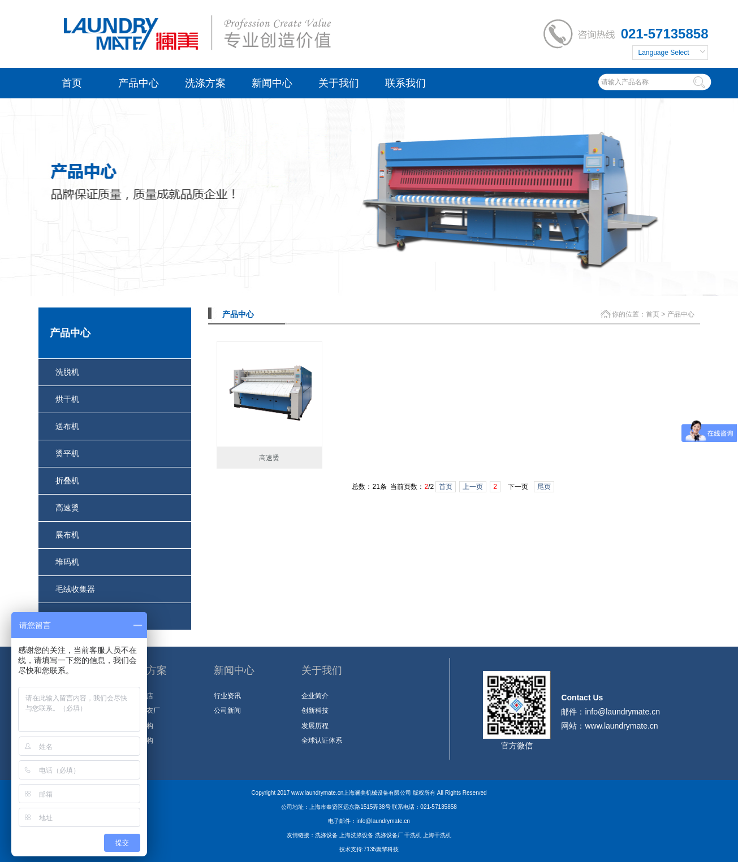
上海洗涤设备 (356, 835)
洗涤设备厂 (389, 835)
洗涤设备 (326, 835)
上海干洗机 (437, 835)
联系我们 (405, 83)
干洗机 (412, 835)
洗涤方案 (205, 83)
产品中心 (138, 83)
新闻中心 (272, 83)
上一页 (473, 487)
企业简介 (315, 696)
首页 (72, 83)
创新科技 (315, 710)
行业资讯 (227, 696)
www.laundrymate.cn (621, 725)
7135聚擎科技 (381, 849)
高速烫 (67, 507)
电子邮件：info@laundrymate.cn (369, 821)
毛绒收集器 (75, 589)
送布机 (67, 426)
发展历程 (315, 726)
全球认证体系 (321, 740)
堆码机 (67, 561)
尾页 (544, 487)
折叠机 (67, 480)
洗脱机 (67, 371)
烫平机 (67, 453)
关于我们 (338, 83)
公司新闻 (227, 710)
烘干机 (67, 399)
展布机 (67, 534)
